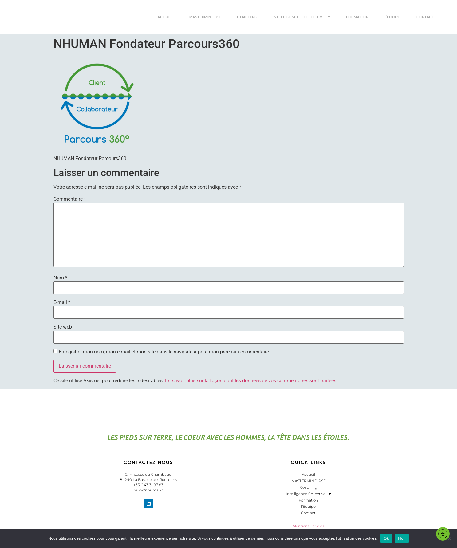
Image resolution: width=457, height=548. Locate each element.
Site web (62, 327)
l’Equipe (392, 17)
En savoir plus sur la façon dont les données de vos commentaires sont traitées (250, 381)
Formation (357, 17)
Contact (425, 17)
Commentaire (69, 199)
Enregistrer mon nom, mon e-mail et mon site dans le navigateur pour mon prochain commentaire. (164, 351)
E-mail (61, 302)
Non (402, 538)
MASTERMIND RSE (205, 17)
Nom (60, 277)
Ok (386, 538)
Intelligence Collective (301, 17)
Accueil (165, 17)
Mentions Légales (308, 526)
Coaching (247, 17)
